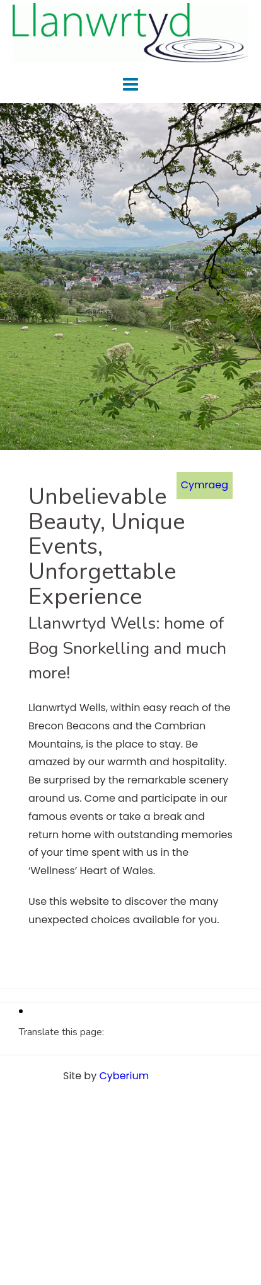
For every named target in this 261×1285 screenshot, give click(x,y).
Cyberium (124, 1076)
